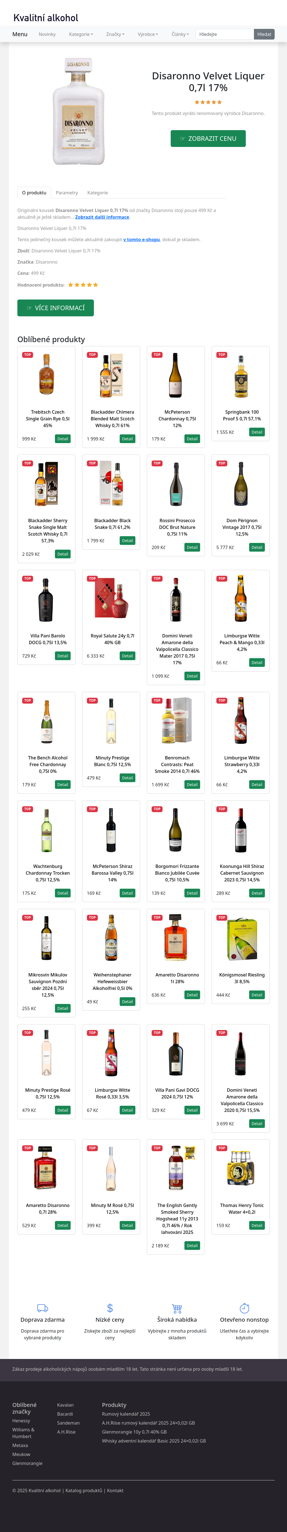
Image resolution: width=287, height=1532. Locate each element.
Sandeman (68, 1423)
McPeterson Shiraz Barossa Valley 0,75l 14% (113, 873)
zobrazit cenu (212, 138)
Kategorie (79, 34)
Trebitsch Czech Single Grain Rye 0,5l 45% (48, 419)
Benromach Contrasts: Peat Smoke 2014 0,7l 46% (177, 764)
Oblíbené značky (24, 1408)
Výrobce (146, 34)
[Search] (225, 34)
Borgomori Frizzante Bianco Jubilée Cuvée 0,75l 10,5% (177, 873)
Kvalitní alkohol (45, 1490)
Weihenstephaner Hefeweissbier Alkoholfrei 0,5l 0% (112, 981)
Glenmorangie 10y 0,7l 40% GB (134, 1432)
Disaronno (253, 113)
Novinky (47, 34)
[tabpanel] (121, 250)
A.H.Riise (66, 1432)
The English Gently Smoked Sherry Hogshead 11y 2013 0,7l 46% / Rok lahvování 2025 (177, 1218)
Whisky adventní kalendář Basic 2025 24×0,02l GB (154, 1441)
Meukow (21, 1454)
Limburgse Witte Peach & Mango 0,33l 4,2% (242, 642)
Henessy (21, 1421)
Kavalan (65, 1405)
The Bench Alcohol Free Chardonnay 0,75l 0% (48, 764)
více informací (60, 307)
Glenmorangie (27, 1463)
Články (179, 34)
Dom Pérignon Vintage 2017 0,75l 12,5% (242, 527)
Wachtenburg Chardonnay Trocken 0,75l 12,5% (48, 873)
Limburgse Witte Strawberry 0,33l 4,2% (242, 764)
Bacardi (65, 1414)
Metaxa (20, 1445)
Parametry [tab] (67, 193)
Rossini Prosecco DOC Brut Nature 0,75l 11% (177, 527)
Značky (114, 34)
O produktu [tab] (34, 193)
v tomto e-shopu (141, 239)
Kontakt (115, 1490)
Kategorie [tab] (97, 193)
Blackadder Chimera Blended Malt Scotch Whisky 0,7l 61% (112, 419)
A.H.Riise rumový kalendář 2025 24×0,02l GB (148, 1423)
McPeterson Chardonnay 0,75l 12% (177, 419)
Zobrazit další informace (102, 217)
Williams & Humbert (23, 1433)
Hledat (264, 34)
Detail (62, 438)
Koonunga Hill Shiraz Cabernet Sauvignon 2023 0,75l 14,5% (242, 873)
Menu (19, 34)
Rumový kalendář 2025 (126, 1414)
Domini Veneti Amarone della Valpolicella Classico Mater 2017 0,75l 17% (177, 649)
